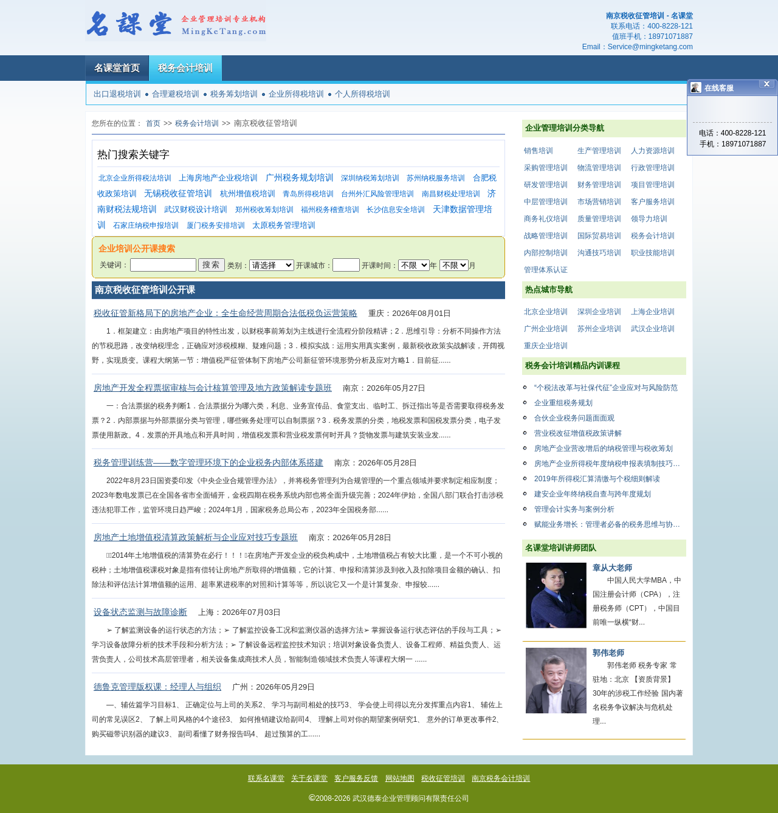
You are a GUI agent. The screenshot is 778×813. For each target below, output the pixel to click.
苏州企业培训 (599, 328)
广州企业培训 (546, 328)
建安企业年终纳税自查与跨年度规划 (592, 494)
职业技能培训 (653, 253)
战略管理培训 (546, 236)
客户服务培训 (653, 201)
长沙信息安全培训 (396, 209)
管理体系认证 (546, 270)
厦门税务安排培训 (216, 225)
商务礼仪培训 (546, 218)
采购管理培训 (546, 167)
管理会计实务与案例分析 (574, 509)
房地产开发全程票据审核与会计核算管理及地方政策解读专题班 (213, 388)
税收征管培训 (443, 778)
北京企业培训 (546, 311)
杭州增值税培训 (247, 193)
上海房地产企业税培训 (218, 177)
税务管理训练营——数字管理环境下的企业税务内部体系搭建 (208, 462)
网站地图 (400, 778)
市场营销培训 (599, 201)
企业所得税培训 (296, 93)
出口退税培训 (117, 93)
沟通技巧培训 (599, 253)
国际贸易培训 (599, 236)
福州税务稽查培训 (330, 209)
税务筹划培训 (234, 93)
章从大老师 (612, 567)
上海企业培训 (653, 311)
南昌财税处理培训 (451, 194)
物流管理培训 (599, 167)
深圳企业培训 (599, 311)
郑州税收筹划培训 (264, 209)
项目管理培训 (653, 184)
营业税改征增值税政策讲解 (578, 433)
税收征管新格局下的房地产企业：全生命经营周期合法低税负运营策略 (225, 313)
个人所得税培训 (362, 93)
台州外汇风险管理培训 (377, 194)
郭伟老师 (608, 652)
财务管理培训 (599, 184)
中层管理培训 (546, 201)
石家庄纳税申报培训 (146, 225)
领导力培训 (649, 218)
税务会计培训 (185, 68)
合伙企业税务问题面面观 (574, 418)
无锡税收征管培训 (178, 193)
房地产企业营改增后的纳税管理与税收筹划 (603, 448)
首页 (153, 123)
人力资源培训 (653, 150)
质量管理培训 (599, 218)
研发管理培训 (546, 184)
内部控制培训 (546, 253)
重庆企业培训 (546, 345)
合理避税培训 (175, 93)
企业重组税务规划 (563, 403)
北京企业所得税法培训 (134, 178)
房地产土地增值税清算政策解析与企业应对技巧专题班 (196, 537)
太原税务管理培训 (283, 225)
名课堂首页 (117, 68)
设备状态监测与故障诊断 (140, 612)
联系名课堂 (266, 778)
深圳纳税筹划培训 (370, 178)
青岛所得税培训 (308, 194)
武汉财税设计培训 (195, 209)
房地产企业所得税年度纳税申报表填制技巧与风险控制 (610, 463)
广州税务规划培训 (300, 177)
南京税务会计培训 (501, 778)
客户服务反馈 (356, 778)
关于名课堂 (309, 778)
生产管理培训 (599, 150)
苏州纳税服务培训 (436, 178)
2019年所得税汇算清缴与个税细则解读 (597, 479)
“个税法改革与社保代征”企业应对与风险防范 (606, 387)
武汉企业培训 (653, 328)
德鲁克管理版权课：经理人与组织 (157, 686)
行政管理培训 (653, 167)
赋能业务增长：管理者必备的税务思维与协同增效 (610, 524)
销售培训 (538, 150)
